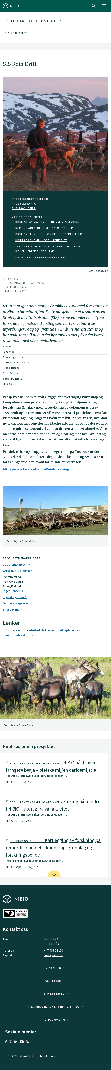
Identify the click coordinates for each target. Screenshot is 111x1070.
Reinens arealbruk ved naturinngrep (44, 228)
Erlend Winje (12, 609)
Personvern (55, 1019)
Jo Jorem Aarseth (16, 564)
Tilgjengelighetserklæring (55, 1006)
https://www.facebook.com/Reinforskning (36, 469)
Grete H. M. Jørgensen (19, 571)
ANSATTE (55, 967)
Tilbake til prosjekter (33, 20)
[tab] (54, 772)
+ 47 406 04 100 (53, 950)
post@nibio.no (53, 955)
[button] (54, 772)
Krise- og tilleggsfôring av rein (41, 257)
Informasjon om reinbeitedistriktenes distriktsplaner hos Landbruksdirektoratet (42, 632)
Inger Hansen (13, 591)
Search (93, 6)
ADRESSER (55, 980)
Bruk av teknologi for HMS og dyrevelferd (49, 234)
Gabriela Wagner (15, 603)
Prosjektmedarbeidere (30, 199)
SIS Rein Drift (16, 33)
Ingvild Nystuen (15, 597)
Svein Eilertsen (11, 373)
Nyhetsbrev (55, 993)
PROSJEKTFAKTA (24, 203)
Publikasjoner (24, 208)
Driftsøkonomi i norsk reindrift (41, 240)
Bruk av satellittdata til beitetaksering (47, 221)
